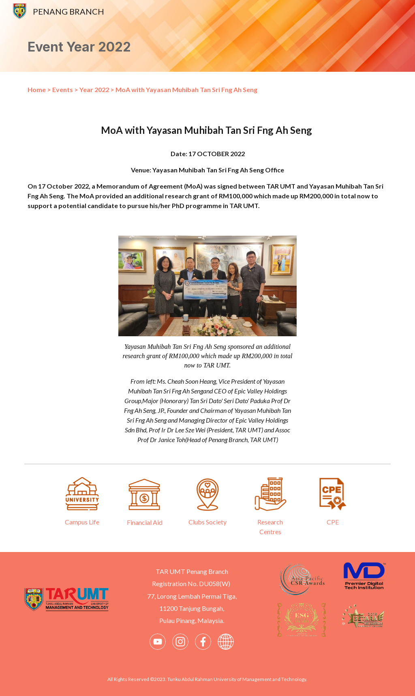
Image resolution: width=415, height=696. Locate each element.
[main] (207, 47)
